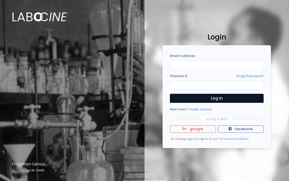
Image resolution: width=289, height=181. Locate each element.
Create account (200, 109)
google (192, 128)
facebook (241, 128)
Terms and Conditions (233, 139)
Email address (182, 56)
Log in (217, 98)
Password (178, 76)
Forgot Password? (250, 76)
